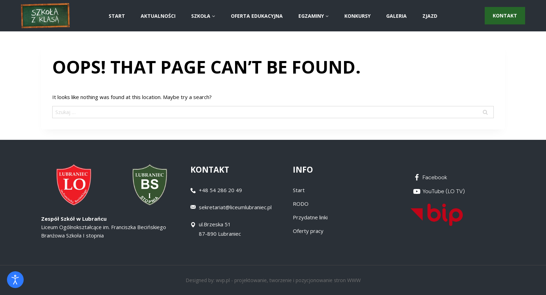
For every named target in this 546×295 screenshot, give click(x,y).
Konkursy (357, 16)
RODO (301, 203)
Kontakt (505, 15)
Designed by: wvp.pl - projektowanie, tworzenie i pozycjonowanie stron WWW (273, 280)
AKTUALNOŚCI (158, 16)
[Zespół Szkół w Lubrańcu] (45, 16)
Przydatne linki (310, 217)
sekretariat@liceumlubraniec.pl (235, 207)
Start (299, 190)
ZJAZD (429, 16)
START (117, 16)
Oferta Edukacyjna (257, 16)
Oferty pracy (308, 230)
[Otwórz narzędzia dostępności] (15, 279)
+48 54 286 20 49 (220, 190)
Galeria (396, 16)
